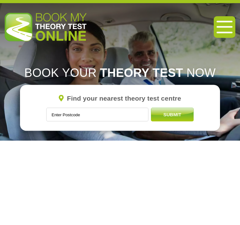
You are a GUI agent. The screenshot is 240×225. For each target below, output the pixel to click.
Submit (172, 114)
